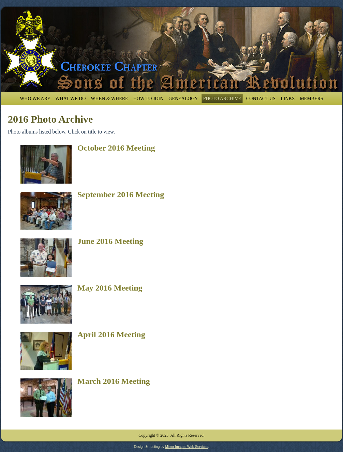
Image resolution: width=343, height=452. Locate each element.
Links (288, 98)
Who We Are (35, 98)
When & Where (109, 98)
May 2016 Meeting (110, 287)
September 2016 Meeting (120, 194)
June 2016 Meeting (110, 241)
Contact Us (260, 98)
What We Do (70, 98)
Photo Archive (222, 98)
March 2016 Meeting (113, 381)
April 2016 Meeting (111, 334)
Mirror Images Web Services (186, 447)
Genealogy (183, 98)
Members (311, 98)
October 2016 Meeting (116, 147)
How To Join (148, 98)
